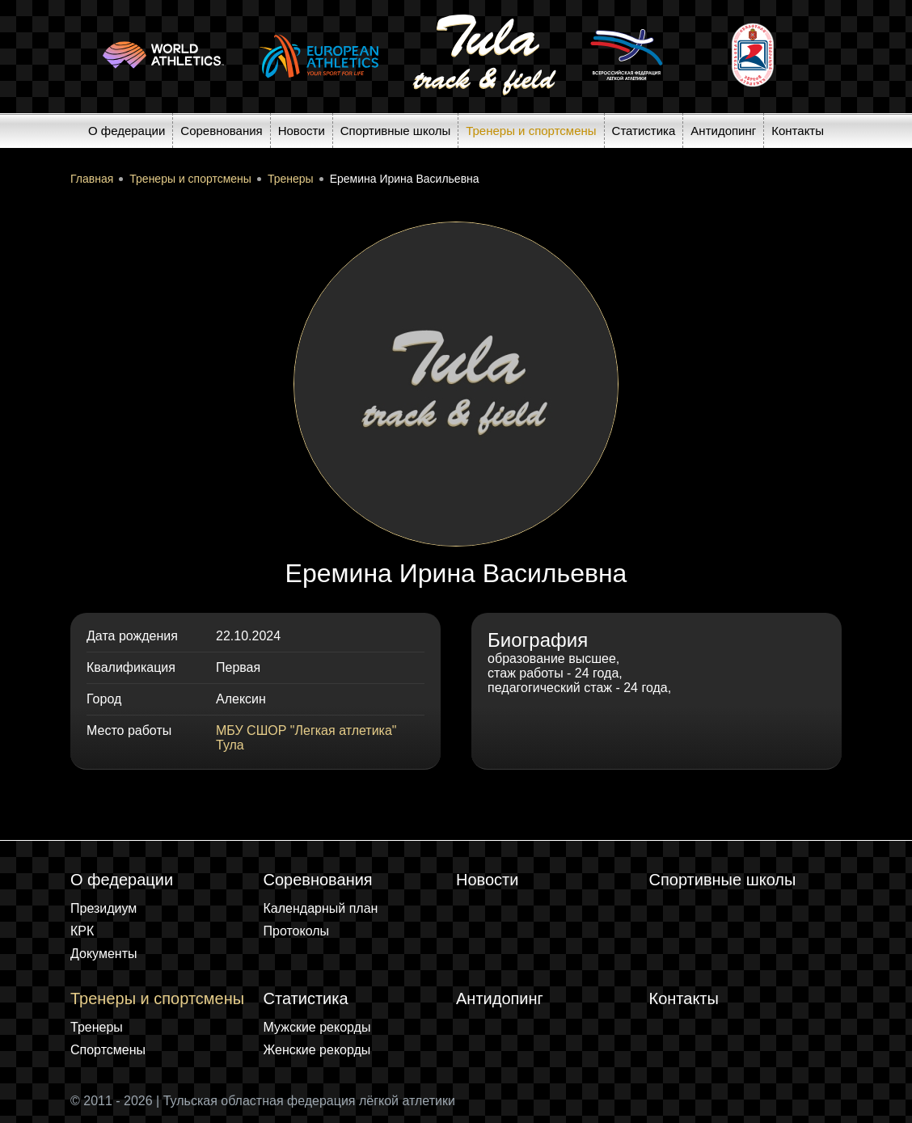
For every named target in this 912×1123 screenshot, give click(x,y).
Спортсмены (108, 1050)
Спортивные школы (395, 130)
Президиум (103, 908)
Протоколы (297, 931)
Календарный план (321, 908)
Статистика (644, 130)
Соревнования (221, 130)
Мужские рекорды (317, 1027)
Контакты (797, 130)
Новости (301, 130)
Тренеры (96, 1027)
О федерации (126, 130)
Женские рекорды (317, 1050)
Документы (103, 953)
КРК (82, 931)
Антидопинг (723, 130)
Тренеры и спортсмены (531, 130)
